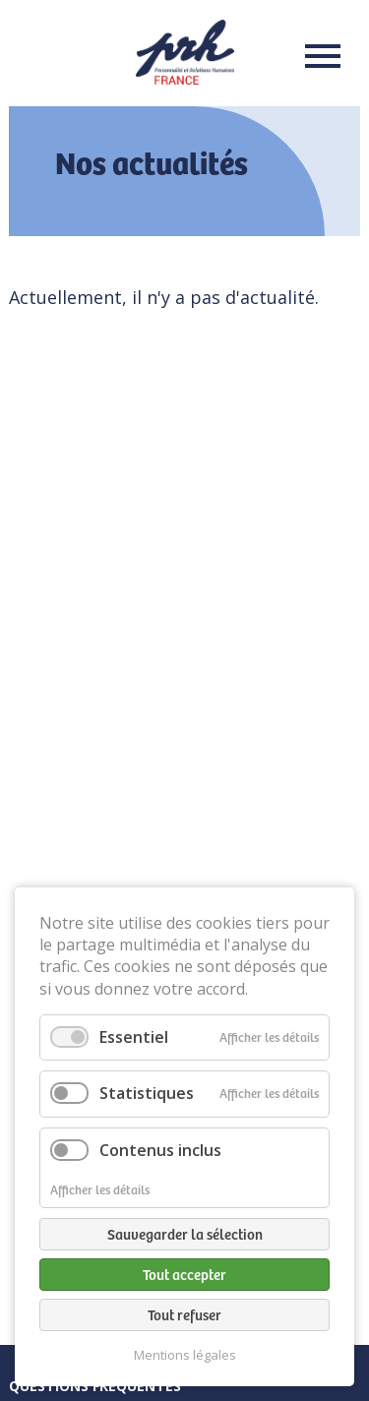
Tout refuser (184, 1314)
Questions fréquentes (95, 1385)
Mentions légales (185, 1355)
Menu (317, 56)
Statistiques (146, 1093)
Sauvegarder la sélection (185, 1234)
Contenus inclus (160, 1150)
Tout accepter (184, 1274)
